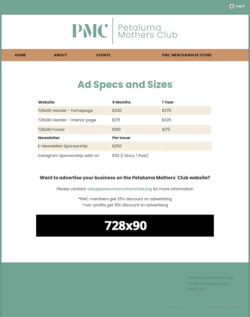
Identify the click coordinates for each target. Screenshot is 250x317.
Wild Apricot (196, 307)
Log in (240, 6)
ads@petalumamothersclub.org (119, 189)
